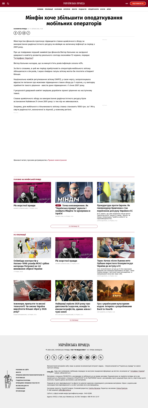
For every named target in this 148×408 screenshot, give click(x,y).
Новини (40, 9)
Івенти (74, 9)
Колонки (58, 9)
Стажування (20, 388)
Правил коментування (57, 160)
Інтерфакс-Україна (137, 371)
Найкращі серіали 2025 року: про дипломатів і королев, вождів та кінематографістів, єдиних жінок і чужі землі (73, 307)
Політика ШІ (20, 377)
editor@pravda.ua (65, 390)
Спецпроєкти (93, 9)
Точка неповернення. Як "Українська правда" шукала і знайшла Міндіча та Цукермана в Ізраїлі (72, 209)
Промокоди (20, 391)
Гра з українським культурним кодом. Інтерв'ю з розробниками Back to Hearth (114, 306)
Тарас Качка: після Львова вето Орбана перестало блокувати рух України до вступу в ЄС (115, 263)
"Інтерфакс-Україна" (23, 58)
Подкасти (82, 9)
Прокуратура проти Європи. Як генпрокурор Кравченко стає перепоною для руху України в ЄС (115, 208)
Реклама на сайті (22, 369)
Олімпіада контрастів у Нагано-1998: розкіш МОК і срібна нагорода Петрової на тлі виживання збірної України (31, 264)
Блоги (102, 9)
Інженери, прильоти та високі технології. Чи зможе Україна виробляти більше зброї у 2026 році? (30, 307)
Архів (109, 9)
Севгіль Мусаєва (94, 388)
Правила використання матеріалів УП (30, 375)
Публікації (49, 9)
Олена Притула (121, 388)
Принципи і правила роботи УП (27, 383)
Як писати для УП (22, 385)
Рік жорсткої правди (24, 205)
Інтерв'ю (66, 9)
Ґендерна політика (23, 380)
